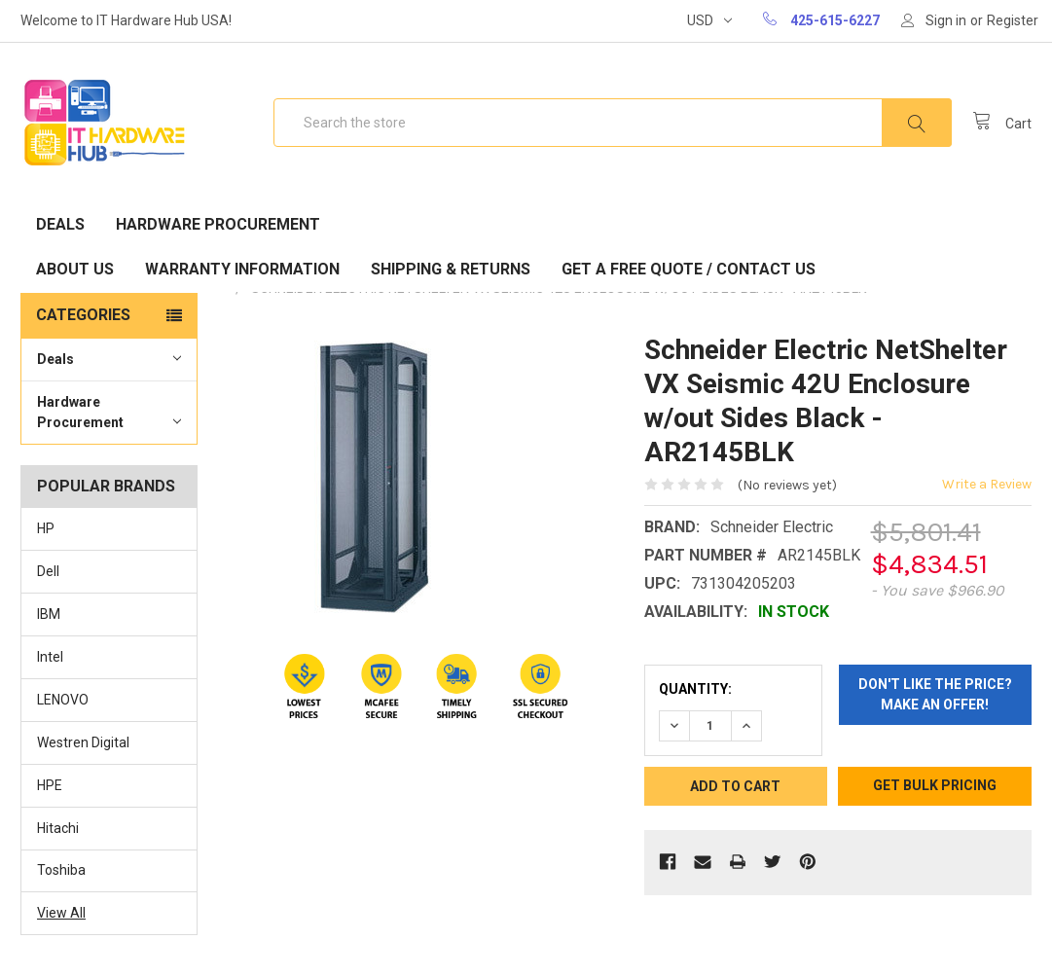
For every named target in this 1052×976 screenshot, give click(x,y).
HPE (49, 785)
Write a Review (987, 484)
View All (61, 913)
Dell (48, 571)
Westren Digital (83, 742)
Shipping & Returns (450, 269)
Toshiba (61, 870)
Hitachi (58, 828)
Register (1012, 20)
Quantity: (695, 689)
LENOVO (63, 699)
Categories (83, 315)
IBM (48, 614)
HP (45, 528)
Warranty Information (242, 269)
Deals (60, 224)
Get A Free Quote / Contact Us (689, 269)
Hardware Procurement (218, 224)
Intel (50, 657)
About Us (75, 269)
